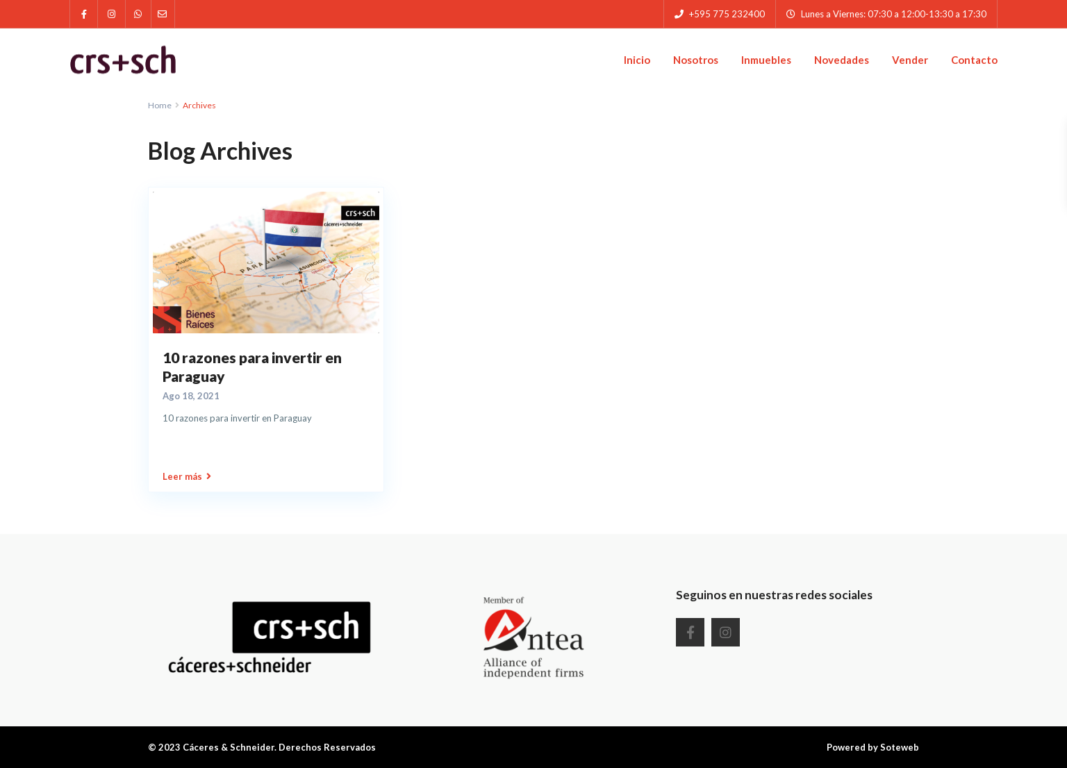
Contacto (974, 59)
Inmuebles (766, 59)
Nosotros (695, 59)
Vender (910, 59)
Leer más (187, 476)
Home (160, 105)
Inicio (637, 59)
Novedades (841, 59)
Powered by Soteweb (873, 747)
